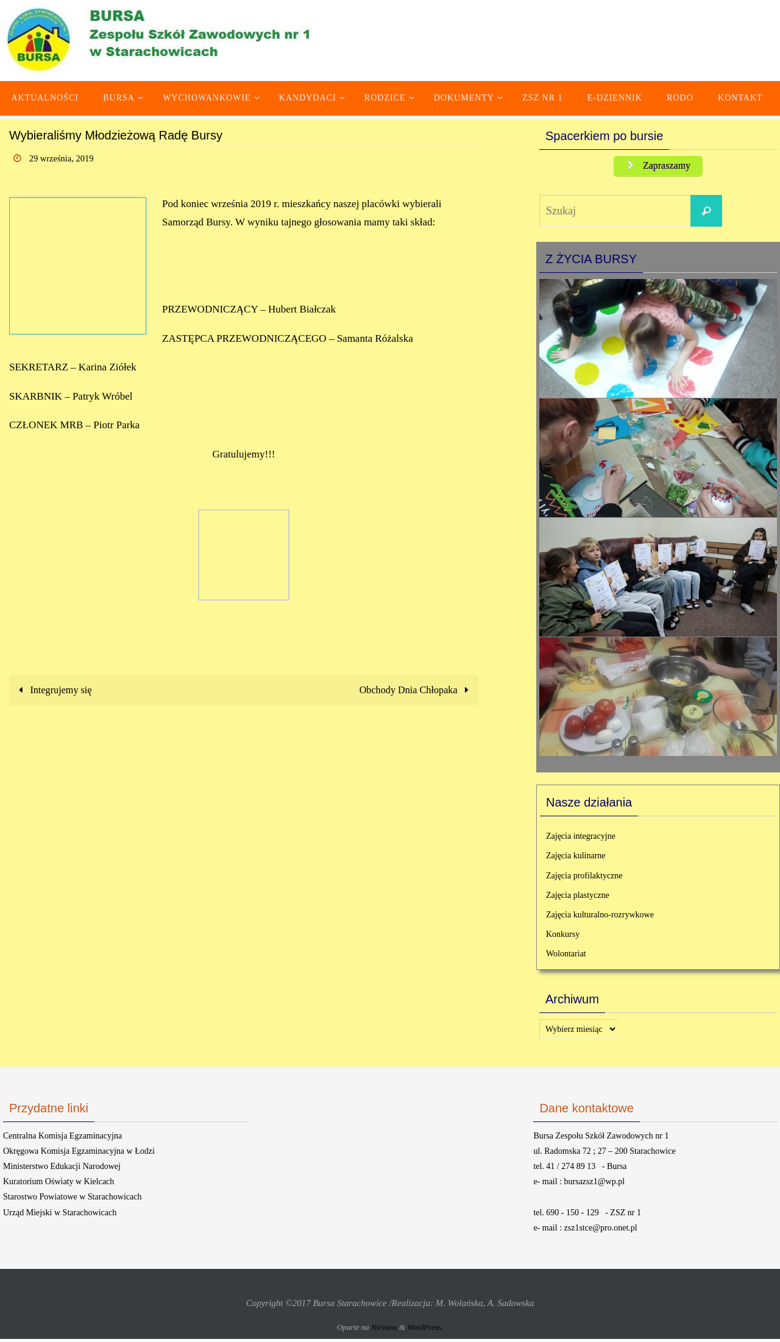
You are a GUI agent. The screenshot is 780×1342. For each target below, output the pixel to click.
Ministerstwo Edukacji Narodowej (62, 1169)
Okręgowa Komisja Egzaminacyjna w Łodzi (79, 1154)
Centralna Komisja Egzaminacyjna (62, 1138)
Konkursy (563, 937)
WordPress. (425, 1330)
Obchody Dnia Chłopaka (413, 690)
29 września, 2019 (65, 158)
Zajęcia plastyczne (577, 898)
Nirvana (384, 1330)
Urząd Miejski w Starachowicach (59, 1215)
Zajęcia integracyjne (580, 839)
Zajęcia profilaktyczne (584, 878)
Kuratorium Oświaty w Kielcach (58, 1184)
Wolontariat (566, 957)
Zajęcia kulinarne (576, 859)
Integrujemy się (55, 690)
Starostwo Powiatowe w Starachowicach (72, 1200)
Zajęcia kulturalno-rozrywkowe (600, 917)
